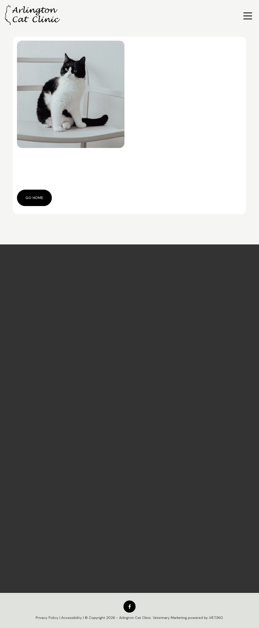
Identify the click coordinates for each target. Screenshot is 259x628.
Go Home (34, 197)
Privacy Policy (47, 617)
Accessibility (71, 617)
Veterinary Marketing (170, 617)
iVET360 (216, 617)
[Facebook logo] (129, 606)
